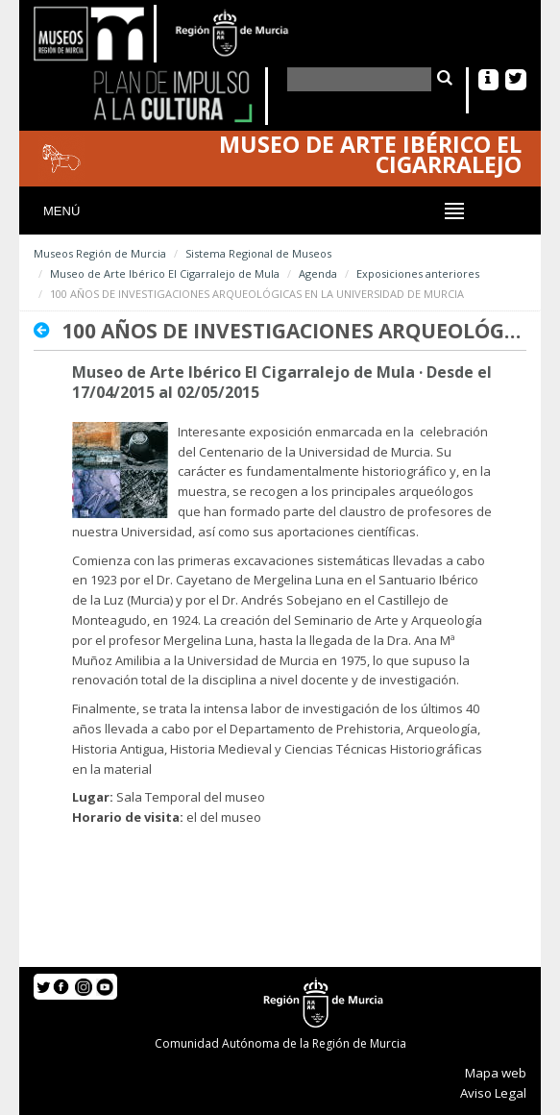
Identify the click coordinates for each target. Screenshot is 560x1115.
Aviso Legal (493, 1093)
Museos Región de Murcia (100, 253)
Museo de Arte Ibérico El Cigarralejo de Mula (165, 273)
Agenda (318, 273)
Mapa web (495, 1072)
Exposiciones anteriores (417, 273)
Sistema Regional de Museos (258, 253)
